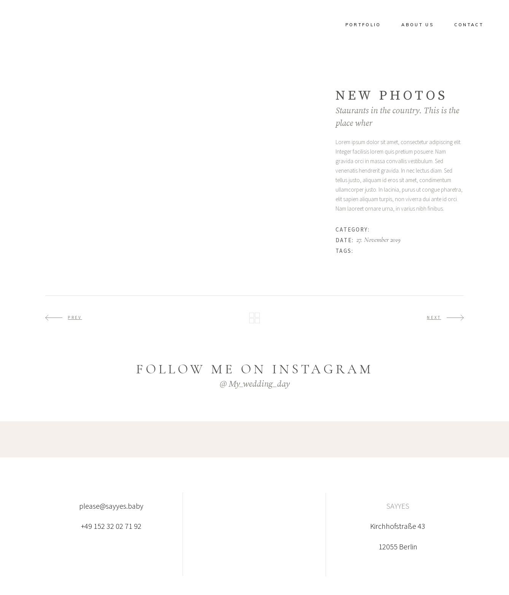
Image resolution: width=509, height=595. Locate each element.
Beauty (364, 250)
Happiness (384, 229)
